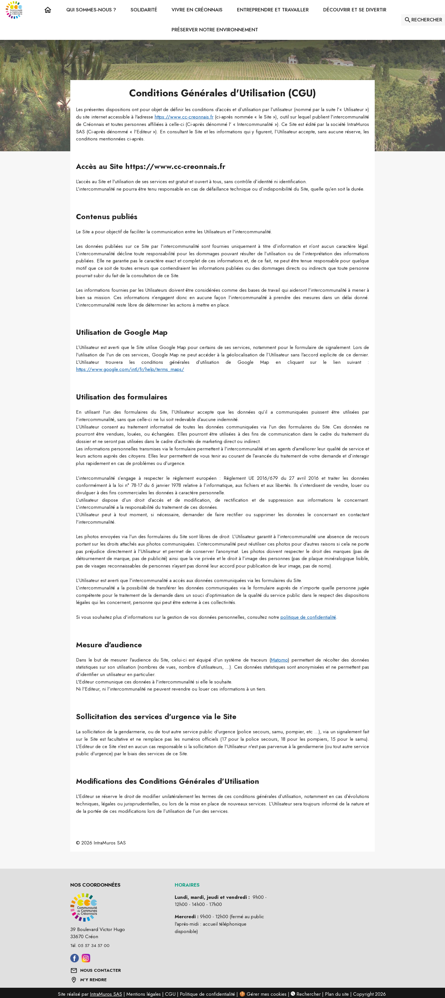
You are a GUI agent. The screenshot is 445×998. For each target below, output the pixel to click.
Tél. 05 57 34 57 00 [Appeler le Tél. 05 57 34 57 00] (90, 945)
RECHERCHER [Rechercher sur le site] (426, 19)
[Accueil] (14, 10)
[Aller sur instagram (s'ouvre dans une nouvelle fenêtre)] (86, 960)
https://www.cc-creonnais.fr (183, 116)
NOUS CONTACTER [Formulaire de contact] (100, 970)
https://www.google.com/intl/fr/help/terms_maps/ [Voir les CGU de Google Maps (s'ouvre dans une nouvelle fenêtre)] (130, 369)
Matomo (279, 659)
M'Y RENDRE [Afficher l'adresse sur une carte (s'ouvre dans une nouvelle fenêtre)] (93, 980)
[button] (91, 10)
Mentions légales (143, 994)
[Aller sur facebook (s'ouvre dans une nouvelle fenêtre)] (74, 960)
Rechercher (306, 994)
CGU (170, 994)
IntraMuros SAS (106, 994)
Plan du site (337, 994)
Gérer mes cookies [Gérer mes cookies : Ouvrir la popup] (267, 994)
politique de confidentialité (308, 617)
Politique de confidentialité (207, 994)
